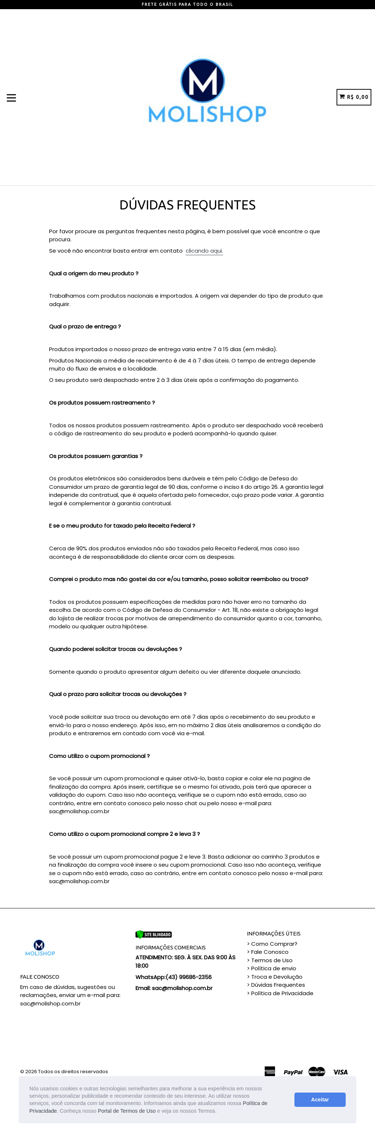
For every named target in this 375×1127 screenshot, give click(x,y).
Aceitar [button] (320, 1099)
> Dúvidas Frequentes (276, 985)
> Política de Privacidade (280, 993)
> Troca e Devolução (274, 977)
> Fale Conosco (268, 952)
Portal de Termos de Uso (127, 1111)
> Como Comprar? (272, 944)
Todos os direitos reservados (73, 1071)
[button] (219, 1112)
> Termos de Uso (270, 960)
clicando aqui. (204, 250)
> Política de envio (271, 968)
